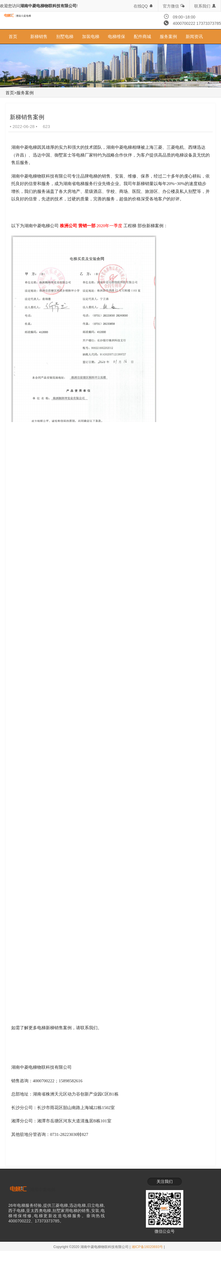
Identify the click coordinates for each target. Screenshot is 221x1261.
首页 (13, 36)
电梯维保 (116, 36)
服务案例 (168, 36)
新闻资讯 (194, 36)
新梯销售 (38, 36)
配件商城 (142, 36)
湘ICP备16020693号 (147, 1239)
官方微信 (174, 5)
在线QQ (144, 5)
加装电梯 (90, 36)
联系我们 (205, 5)
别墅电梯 (64, 36)
